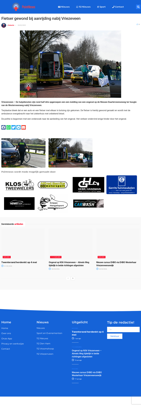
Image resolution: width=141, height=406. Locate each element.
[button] (138, 7)
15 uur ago (77, 360)
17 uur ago (77, 379)
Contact (118, 7)
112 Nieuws (83, 7)
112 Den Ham (43, 343)
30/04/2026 (54, 269)
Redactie (11, 25)
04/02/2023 (22, 25)
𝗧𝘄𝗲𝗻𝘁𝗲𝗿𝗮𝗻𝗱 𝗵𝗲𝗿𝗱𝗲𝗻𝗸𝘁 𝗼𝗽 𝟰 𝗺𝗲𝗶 (19, 262)
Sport (101, 7)
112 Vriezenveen (45, 354)
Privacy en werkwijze (12, 343)
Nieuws (64, 7)
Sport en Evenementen (49, 333)
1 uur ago (76, 338)
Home (4, 328)
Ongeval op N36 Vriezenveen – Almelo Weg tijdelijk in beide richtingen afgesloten (86, 353)
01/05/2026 (6, 266)
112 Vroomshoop (45, 348)
